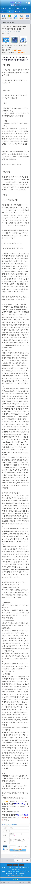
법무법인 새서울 (15, 5)
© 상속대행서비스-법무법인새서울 (20, 867)
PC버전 (21, 865)
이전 (18, 860)
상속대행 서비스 (15, 2)
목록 (15, 856)
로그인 (9, 865)
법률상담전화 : (11, 50)
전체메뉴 (24, 11)
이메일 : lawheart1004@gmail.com (15, 875)
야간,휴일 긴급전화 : (14, 52)
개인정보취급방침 (16, 869)
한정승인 (3, 11)
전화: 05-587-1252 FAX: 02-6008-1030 (15, 873)
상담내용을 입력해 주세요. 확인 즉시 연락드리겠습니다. (19, 841)
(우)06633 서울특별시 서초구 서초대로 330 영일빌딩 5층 (15, 871)
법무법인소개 (3, 8)
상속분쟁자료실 (10, 11)
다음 (27, 860)
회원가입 (15, 865)
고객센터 (17, 11)
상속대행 (10, 8)
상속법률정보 (17, 8)
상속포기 (24, 8)
